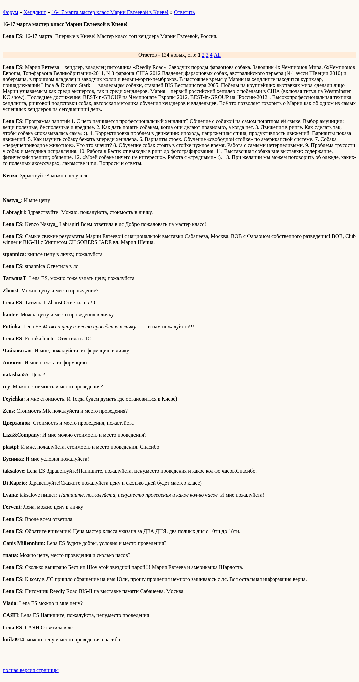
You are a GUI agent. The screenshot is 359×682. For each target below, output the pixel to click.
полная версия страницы (31, 670)
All (217, 55)
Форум (10, 12)
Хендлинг (34, 12)
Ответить (184, 12)
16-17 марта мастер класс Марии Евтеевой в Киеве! (109, 12)
